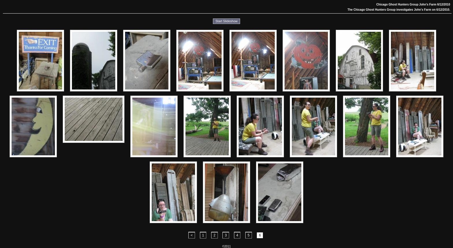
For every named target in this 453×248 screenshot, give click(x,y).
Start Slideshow (226, 21)
